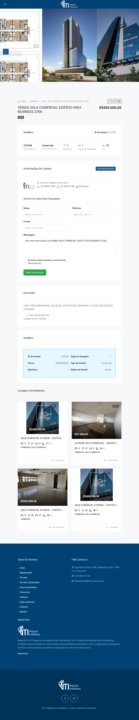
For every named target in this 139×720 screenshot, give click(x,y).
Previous (6, 52)
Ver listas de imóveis (105, 169)
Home (23, 101)
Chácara (24, 597)
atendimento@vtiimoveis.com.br (89, 581)
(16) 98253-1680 (47, 186)
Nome (26, 208)
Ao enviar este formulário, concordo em (69, 262)
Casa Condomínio (28, 587)
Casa (22, 568)
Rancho (23, 612)
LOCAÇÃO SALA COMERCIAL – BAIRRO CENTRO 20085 (103, 443)
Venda (21, 117)
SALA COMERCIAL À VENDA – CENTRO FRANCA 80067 (49, 510)
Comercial (33, 101)
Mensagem (29, 235)
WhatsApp (84, 186)
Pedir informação (35, 272)
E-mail (26, 221)
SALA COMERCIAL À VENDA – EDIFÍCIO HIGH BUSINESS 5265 (52, 438)
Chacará (24, 607)
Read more (23, 653)
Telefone (76, 208)
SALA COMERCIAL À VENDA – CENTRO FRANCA (99, 505)
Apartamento (26, 573)
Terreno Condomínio (30, 582)
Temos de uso (34, 263)
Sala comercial (27, 602)
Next (133, 52)
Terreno (23, 577)
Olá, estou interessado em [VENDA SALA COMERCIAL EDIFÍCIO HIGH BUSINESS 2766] (69, 247)
